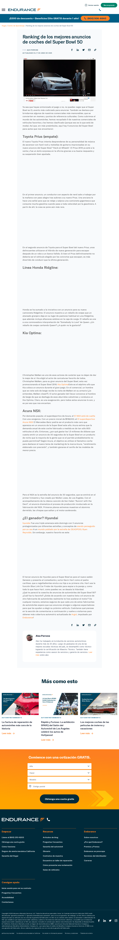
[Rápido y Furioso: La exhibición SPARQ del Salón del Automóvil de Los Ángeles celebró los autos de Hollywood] (59, 704)
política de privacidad (8, 933)
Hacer (32, 773)
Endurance (28, 617)
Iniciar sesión (92, 5)
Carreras (88, 860)
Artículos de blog (50, 837)
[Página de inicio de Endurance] (24, 9)
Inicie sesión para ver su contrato (16, 888)
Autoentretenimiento (12, 717)
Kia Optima (63, 384)
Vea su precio (109, 5)
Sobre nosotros (91, 837)
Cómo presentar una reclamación (57, 865)
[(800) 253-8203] (108, 9)
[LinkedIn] (104, 920)
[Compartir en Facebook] (72, 50)
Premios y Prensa (91, 846)
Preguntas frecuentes (53, 842)
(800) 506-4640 (95, 18)
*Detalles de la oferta (86, 933)
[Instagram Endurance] (116, 920)
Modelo (33, 779)
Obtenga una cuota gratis (59, 799)
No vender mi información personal (52, 933)
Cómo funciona (8, 846)
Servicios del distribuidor (95, 856)
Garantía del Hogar (10, 856)
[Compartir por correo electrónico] (89, 50)
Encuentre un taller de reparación (57, 860)
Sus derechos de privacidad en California (28, 933)
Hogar (4, 26)
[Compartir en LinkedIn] (78, 50)
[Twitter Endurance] (110, 920)
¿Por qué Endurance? (93, 842)
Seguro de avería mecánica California (18, 851)
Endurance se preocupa (94, 851)
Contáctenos (7, 902)
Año (31, 766)
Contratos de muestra (53, 856)
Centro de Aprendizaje (16, 26)
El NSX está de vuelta (84, 416)
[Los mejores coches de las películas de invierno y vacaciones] (98, 704)
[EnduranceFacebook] (99, 920)
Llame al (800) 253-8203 (13, 837)
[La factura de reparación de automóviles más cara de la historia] (20, 704)
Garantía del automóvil (53, 846)
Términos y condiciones (71, 933)
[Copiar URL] (95, 50)
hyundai (26, 523)
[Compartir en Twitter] (83, 50)
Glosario (46, 851)
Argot (74, 614)
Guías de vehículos (51, 870)
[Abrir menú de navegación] (3, 9)
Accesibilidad (8, 897)
